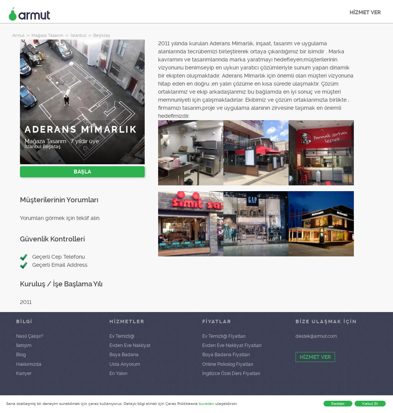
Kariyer (23, 373)
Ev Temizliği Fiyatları (224, 336)
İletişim (23, 345)
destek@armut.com (316, 336)
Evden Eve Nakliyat (129, 345)
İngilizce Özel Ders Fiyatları (231, 373)
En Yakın (118, 373)
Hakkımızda (28, 364)
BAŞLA (82, 172)
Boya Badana (124, 354)
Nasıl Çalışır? (29, 336)
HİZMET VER (365, 12)
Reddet (338, 403)
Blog (21, 354)
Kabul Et (370, 403)
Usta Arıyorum (124, 364)
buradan (206, 403)
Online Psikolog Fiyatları (227, 364)
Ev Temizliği (121, 336)
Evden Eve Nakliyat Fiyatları (232, 345)
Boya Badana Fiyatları (226, 354)
